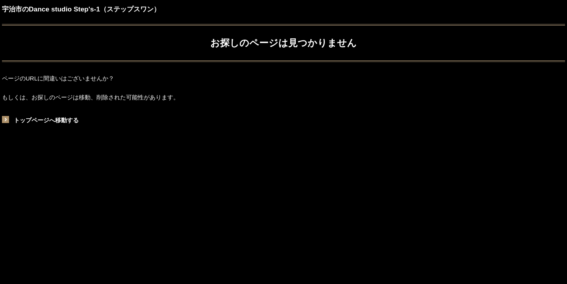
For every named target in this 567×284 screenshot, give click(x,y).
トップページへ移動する (46, 120)
